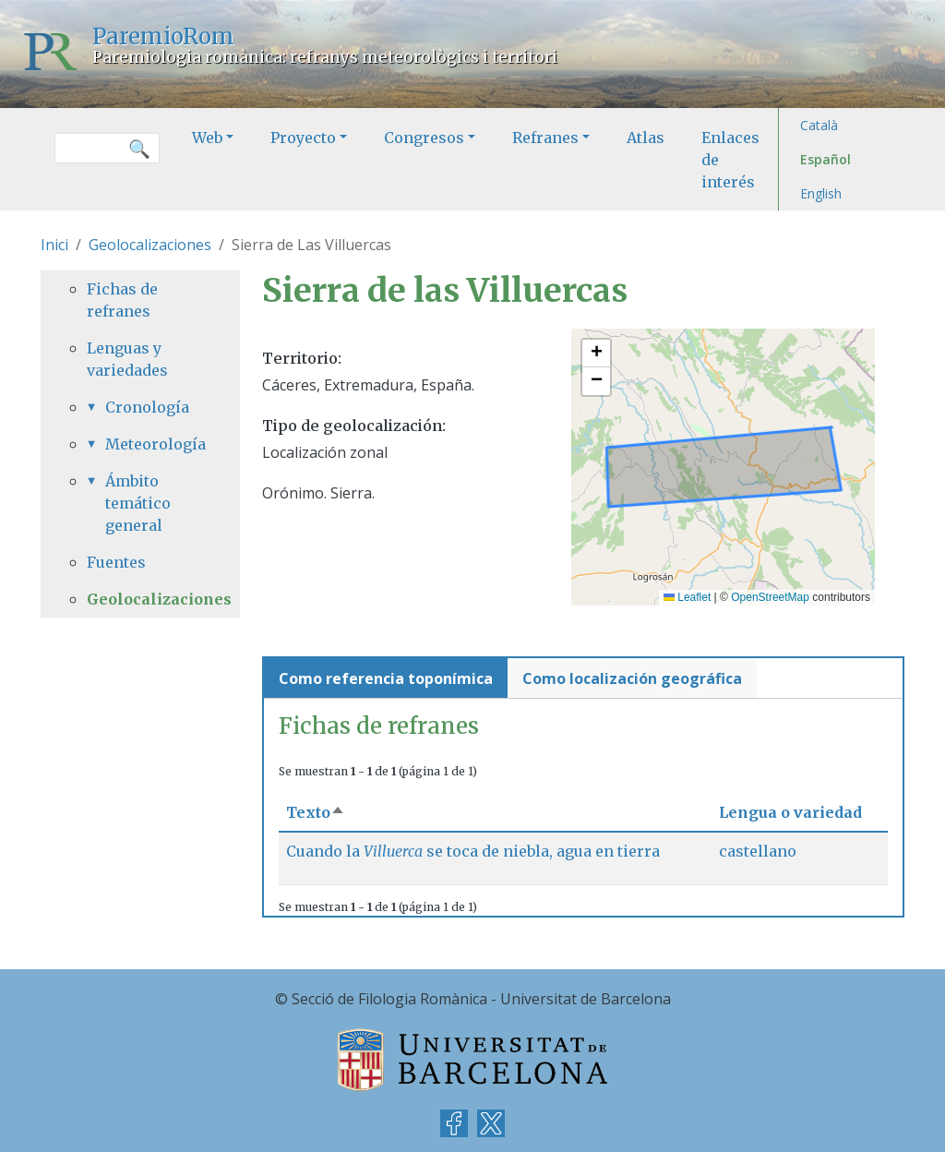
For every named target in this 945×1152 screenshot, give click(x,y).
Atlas (645, 137)
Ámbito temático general (138, 503)
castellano (757, 851)
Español (825, 159)
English (821, 193)
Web (207, 137)
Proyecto (303, 137)
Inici (54, 244)
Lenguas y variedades (127, 359)
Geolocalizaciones (150, 244)
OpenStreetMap (770, 597)
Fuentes (116, 562)
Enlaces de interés (730, 159)
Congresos (424, 137)
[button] (596, 353)
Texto (315, 812)
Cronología (147, 407)
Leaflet (687, 597)
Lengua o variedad (790, 812)
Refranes (545, 137)
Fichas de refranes (122, 300)
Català (819, 125)
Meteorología (149, 444)
